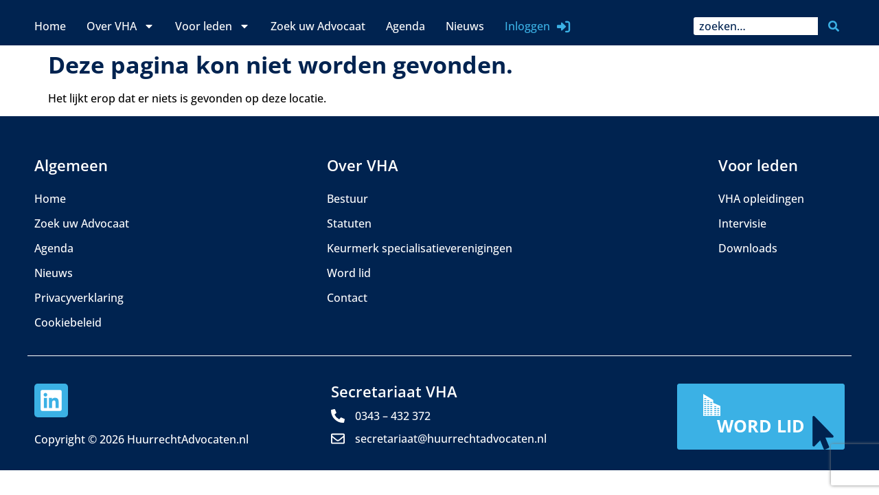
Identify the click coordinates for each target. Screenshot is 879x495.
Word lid (349, 272)
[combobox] (756, 26)
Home (50, 26)
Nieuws (465, 26)
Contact (347, 297)
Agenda (405, 26)
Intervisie (742, 223)
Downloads (747, 248)
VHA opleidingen (761, 198)
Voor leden (212, 26)
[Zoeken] (836, 26)
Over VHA (121, 26)
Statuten (349, 223)
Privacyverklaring (79, 297)
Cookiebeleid (68, 322)
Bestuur (347, 198)
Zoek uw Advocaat (318, 26)
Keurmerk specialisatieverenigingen (419, 248)
